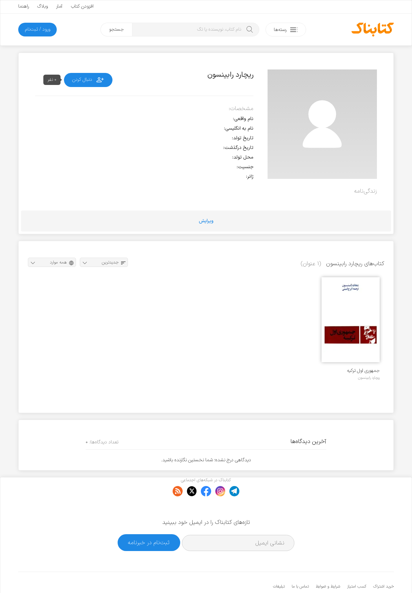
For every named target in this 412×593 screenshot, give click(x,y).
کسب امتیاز (356, 565)
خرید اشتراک (383, 565)
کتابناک (357, 576)
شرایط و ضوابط (328, 565)
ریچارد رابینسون (369, 377)
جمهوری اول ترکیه (363, 370)
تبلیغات (279, 565)
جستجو (116, 29)
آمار (59, 6)
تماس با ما (300, 565)
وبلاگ (42, 6)
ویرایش (206, 221)
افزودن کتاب (82, 6)
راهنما (23, 6)
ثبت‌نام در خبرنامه (149, 521)
